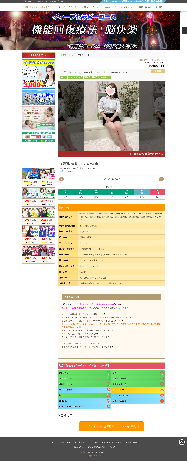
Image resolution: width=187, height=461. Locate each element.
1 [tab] (89, 47)
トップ (54, 442)
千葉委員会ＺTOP (66, 55)
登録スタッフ (66, 442)
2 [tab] (93, 47)
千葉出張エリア (78, 447)
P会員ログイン (39, 55)
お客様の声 (106, 442)
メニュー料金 (93, 442)
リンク (112, 447)
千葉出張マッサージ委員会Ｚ (94, 452)
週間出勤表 (79, 442)
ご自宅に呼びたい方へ (97, 447)
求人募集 (159, 7)
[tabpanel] (93, 30)
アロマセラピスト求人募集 (125, 442)
